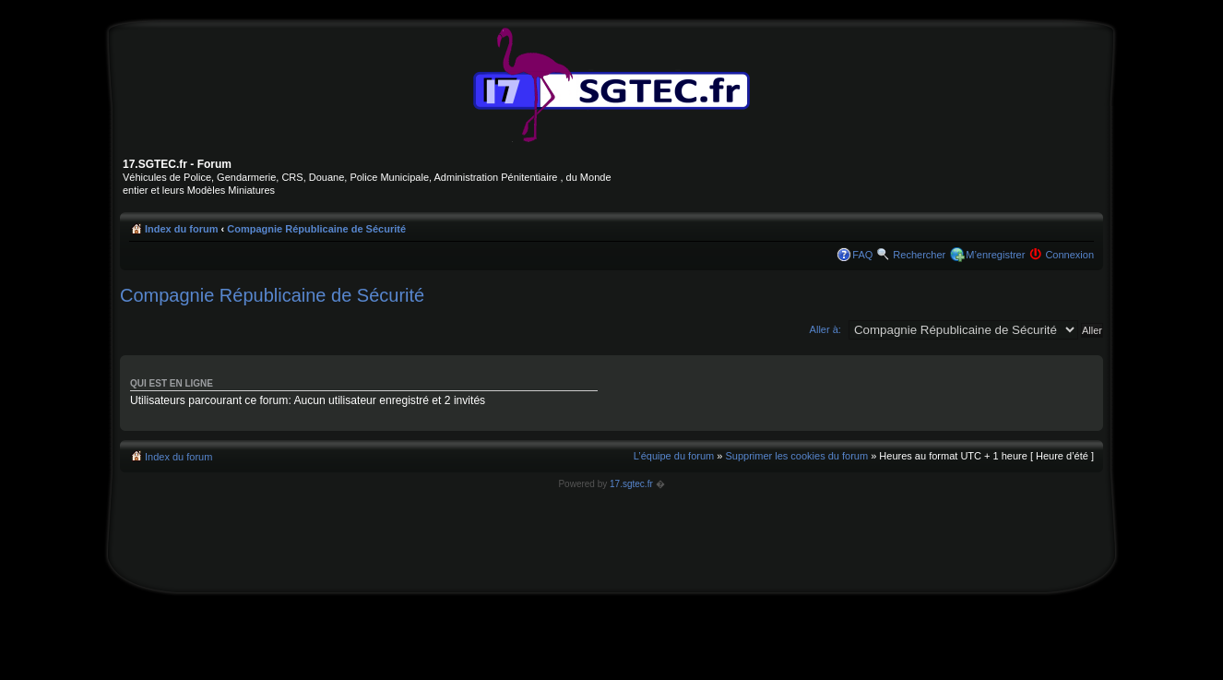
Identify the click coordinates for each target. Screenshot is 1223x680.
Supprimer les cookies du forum (796, 455)
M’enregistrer (995, 254)
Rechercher (919, 254)
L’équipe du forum (674, 455)
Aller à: (825, 329)
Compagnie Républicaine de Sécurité (316, 228)
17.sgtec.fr (631, 484)
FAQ (862, 254)
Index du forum (181, 228)
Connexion (1069, 254)
